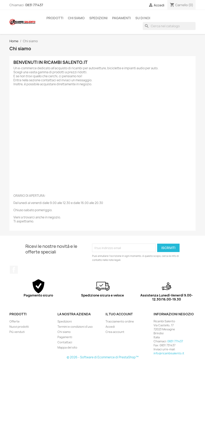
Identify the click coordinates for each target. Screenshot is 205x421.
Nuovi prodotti (19, 327)
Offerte (14, 321)
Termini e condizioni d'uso (75, 327)
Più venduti (17, 332)
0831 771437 (34, 5)
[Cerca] (169, 26)
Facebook (14, 270)
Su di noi (142, 18)
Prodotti (54, 18)
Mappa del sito (67, 347)
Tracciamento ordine (120, 321)
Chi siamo (76, 18)
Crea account (115, 332)
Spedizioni (98, 18)
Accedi (110, 327)
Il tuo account (119, 314)
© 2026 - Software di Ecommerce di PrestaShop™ (103, 357)
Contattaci (64, 342)
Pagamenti (121, 18)
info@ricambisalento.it (169, 353)
